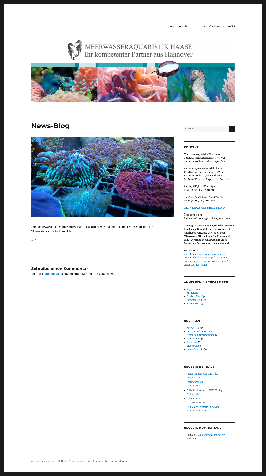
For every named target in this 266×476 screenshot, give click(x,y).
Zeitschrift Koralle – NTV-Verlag (204, 390)
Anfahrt (184, 26)
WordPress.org (195, 303)
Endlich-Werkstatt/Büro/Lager (203, 407)
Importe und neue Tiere (199, 331)
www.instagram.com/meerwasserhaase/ (206, 261)
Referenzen (193, 338)
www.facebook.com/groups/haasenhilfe (205, 257)
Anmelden (192, 292)
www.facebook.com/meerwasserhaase (205, 254)
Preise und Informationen (201, 335)
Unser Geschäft (195, 349)
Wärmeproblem (195, 382)
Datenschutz (77, 461)
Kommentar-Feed (196, 299)
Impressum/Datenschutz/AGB (214, 26)
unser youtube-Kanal (195, 264)
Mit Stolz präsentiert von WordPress (107, 461)
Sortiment (192, 342)
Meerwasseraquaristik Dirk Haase (49, 461)
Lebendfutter (194, 398)
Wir (171, 26)
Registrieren (193, 289)
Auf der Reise (194, 327)
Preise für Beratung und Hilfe (202, 373)
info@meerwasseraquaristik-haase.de (204, 207)
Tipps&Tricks (194, 345)
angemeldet (53, 273)
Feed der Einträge (196, 296)
